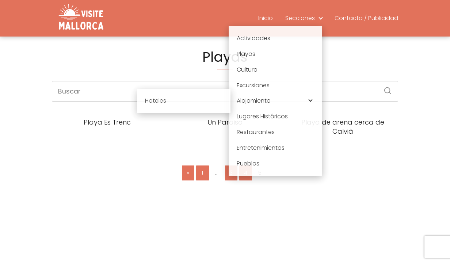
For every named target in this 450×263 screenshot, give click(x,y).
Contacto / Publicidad (366, 18)
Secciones (300, 18)
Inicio (265, 18)
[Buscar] (385, 88)
